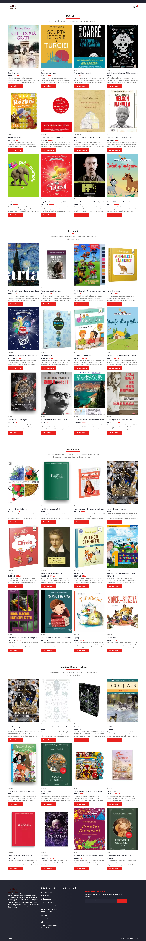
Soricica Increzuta (46, 892)
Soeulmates (44, 915)
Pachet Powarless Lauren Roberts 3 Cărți (49, 926)
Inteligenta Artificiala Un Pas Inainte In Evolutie (49, 910)
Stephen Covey (46, 919)
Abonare (122, 901)
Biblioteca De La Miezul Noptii (50, 906)
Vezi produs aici (15, 86)
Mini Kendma (45, 895)
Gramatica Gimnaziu (47, 902)
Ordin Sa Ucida (46, 899)
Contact (10, 938)
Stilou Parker (45, 922)
